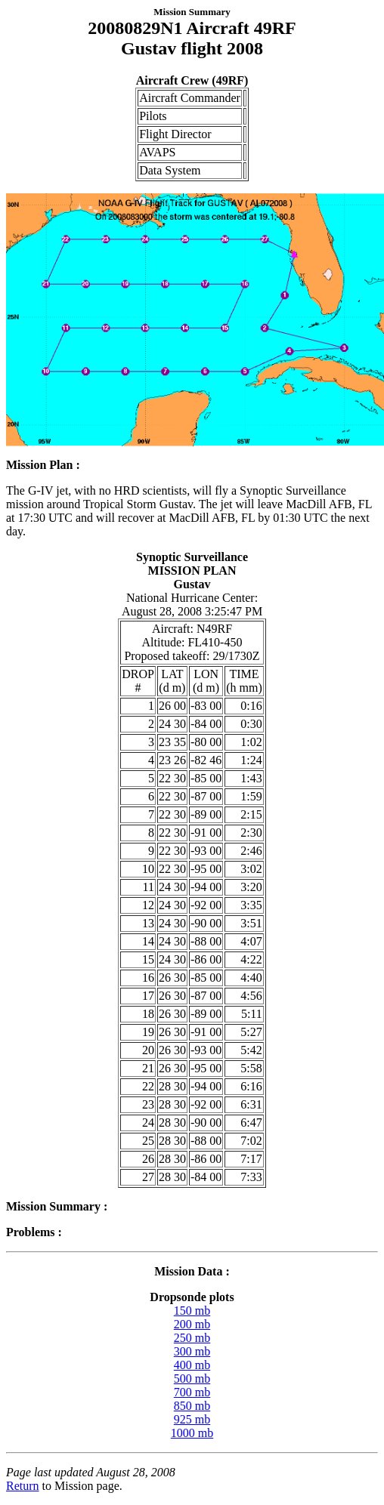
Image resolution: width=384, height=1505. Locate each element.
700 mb (192, 1392)
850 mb (192, 1405)
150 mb (192, 1310)
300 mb (192, 1351)
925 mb (192, 1419)
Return (22, 1485)
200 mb (192, 1324)
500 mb (192, 1378)
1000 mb (192, 1432)
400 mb (192, 1365)
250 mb (192, 1337)
